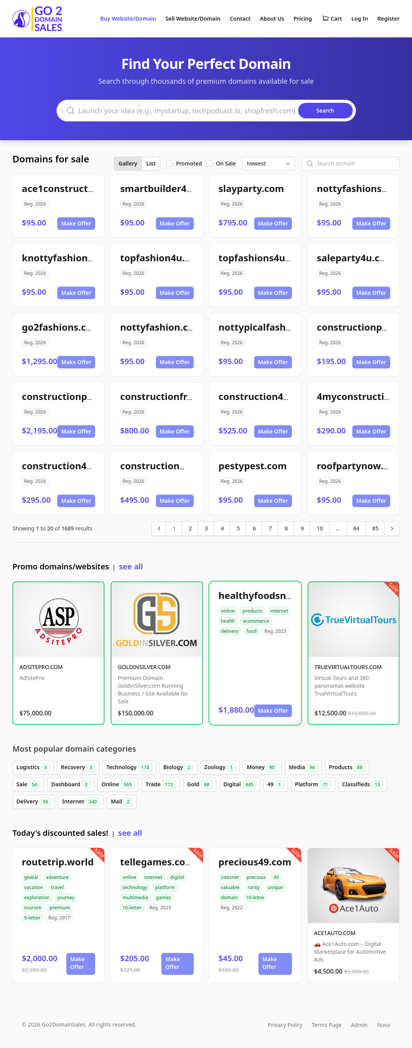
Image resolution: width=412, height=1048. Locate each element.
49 (275, 784)
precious (256, 877)
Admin (359, 1025)
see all (131, 566)
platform (165, 887)
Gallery (127, 163)
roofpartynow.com (360, 465)
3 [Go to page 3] (206, 528)
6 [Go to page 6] (254, 528)
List (151, 163)
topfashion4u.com (162, 257)
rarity (254, 887)
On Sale (226, 163)
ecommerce (256, 621)
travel (57, 887)
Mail (122, 802)
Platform (313, 784)
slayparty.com (251, 188)
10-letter (131, 907)
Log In (359, 18)
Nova (383, 1025)
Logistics (33, 767)
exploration (37, 897)
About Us (272, 18)
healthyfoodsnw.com (267, 595)
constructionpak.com (71, 396)
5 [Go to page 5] (238, 528)
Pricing (303, 18)
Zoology (220, 767)
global (31, 877)
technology (134, 887)
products (252, 611)
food (251, 631)
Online (117, 784)
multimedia (135, 897)
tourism (33, 907)
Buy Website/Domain (128, 18)
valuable (230, 887)
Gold (199, 784)
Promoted (189, 163)
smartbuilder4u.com (167, 188)
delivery (230, 631)
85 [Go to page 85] (375, 528)
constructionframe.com (175, 396)
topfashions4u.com (263, 257)
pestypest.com (253, 465)
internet (279, 611)
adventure (57, 877)
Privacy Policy (285, 1025)
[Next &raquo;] (392, 528)
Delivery (33, 802)
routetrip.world (58, 861)
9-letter (32, 917)
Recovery (78, 767)
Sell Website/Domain (192, 18)
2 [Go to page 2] (190, 528)
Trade (161, 784)
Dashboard (70, 784)
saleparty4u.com (355, 257)
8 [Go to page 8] (286, 528)
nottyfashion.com (161, 327)
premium (60, 907)
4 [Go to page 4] (222, 528)
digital (177, 877)
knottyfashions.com (68, 257)
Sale (28, 784)
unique (275, 887)
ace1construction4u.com (79, 188)
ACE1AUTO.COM (335, 933)
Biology (178, 767)
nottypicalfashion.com (271, 327)
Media (303, 767)
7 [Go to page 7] (270, 528)
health (228, 621)
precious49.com (255, 861)
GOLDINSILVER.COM (144, 667)
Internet (81, 802)
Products (347, 767)
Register (388, 18)
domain (229, 897)
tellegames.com (157, 861)
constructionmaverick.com (182, 465)
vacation (33, 887)
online (228, 611)
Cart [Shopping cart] (332, 19)
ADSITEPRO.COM (41, 667)
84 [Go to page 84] (356, 528)
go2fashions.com (61, 327)
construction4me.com (269, 396)
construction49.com (68, 465)
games (163, 897)
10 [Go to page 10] (320, 528)
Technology (129, 767)
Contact (240, 18)
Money (262, 767)
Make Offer (76, 223)
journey (66, 897)
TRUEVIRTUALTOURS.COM (348, 667)
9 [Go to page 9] (302, 528)
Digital (239, 784)
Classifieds (362, 784)
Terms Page (327, 1025)
